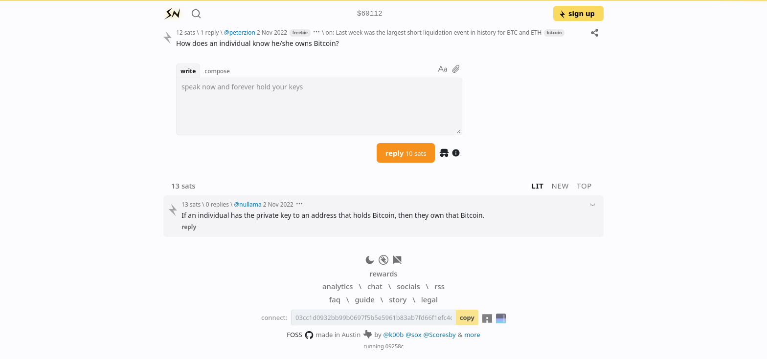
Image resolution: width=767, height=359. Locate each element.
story (397, 299)
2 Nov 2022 (272, 32)
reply (406, 153)
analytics (337, 286)
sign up (576, 13)
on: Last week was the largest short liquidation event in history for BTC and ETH (434, 32)
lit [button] (538, 185)
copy (467, 317)
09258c (394, 346)
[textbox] (386, 43)
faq (334, 299)
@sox (413, 334)
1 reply (210, 32)
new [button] (560, 185)
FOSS (300, 335)
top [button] (584, 185)
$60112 (370, 14)
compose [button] (217, 71)
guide (364, 299)
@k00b (394, 334)
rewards (383, 273)
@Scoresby (440, 334)
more (472, 334)
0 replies (217, 204)
